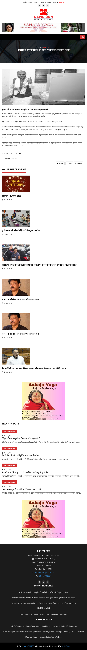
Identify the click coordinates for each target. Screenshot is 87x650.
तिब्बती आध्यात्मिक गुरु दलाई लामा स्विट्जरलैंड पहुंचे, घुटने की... (25, 472)
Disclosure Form (52, 615)
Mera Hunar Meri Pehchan (56, 626)
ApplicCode (65, 646)
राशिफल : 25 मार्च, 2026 (11, 196)
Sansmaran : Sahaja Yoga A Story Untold (31, 626)
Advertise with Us (38, 615)
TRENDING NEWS (9, 431)
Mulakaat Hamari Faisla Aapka (36, 637)
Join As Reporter (46, 2)
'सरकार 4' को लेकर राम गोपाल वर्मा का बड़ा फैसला (20, 299)
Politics (17, 153)
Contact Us (63, 615)
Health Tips (40, 632)
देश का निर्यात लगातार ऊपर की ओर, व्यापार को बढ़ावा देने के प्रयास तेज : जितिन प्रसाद (34, 368)
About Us (28, 615)
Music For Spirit (30, 632)
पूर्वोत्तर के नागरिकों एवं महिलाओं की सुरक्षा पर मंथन (21, 230)
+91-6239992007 (44, 576)
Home (40, 47)
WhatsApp (78, 163)
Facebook (60, 163)
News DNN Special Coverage (14, 632)
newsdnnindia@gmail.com (44, 573)
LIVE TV (61, 2)
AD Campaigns (71, 626)
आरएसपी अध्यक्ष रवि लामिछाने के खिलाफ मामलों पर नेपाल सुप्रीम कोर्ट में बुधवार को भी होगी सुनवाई (39, 265)
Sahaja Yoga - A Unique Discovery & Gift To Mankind (64, 632)
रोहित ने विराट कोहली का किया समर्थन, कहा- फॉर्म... (21, 438)
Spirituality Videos (55, 637)
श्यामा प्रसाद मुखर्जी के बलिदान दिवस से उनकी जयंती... (22, 489)
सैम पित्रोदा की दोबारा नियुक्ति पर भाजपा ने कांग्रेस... (21, 455)
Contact (55, 2)
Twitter (69, 163)
